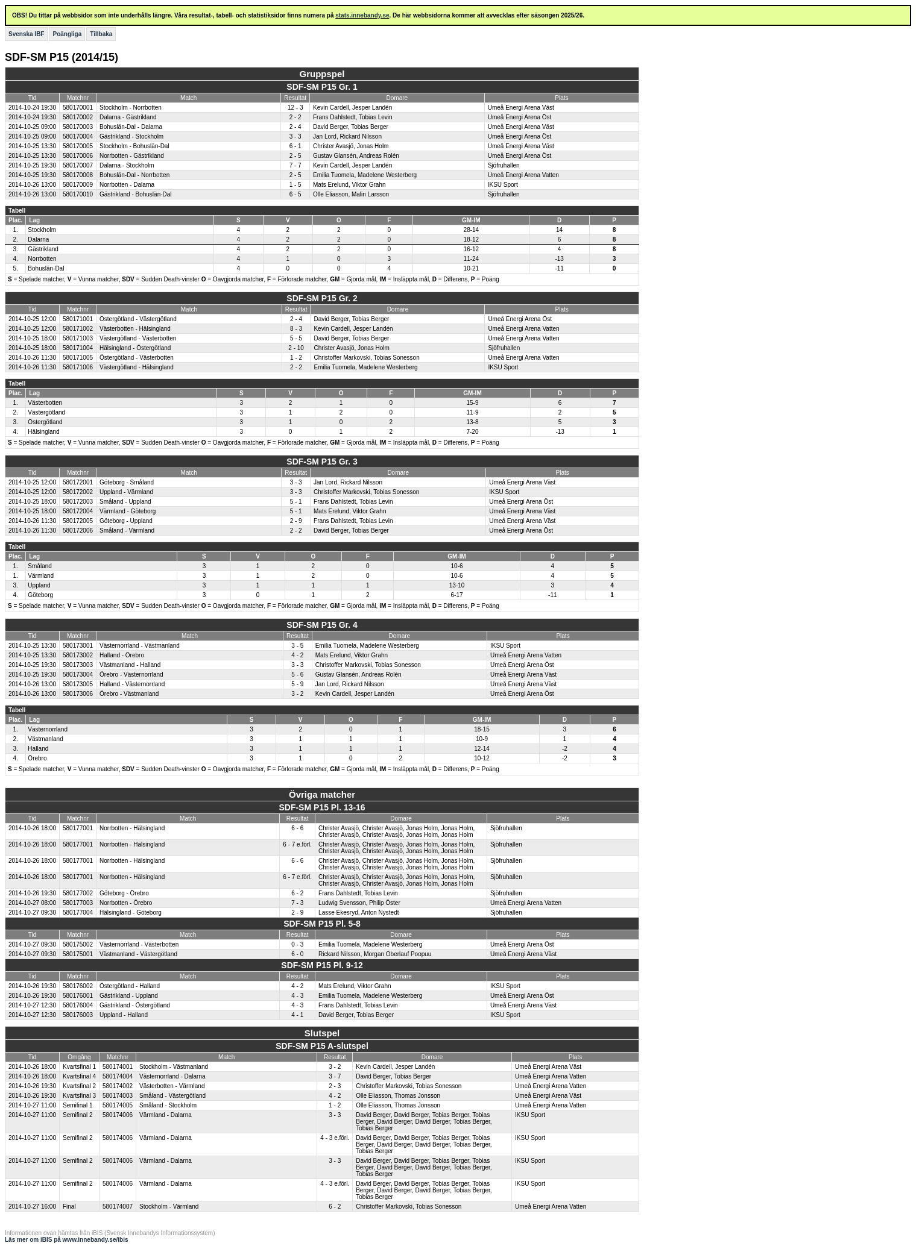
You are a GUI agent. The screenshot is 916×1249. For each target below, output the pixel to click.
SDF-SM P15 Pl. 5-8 (322, 923)
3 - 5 (297, 645)
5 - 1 (296, 501)
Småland (39, 566)
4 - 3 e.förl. (334, 1138)
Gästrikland (43, 249)
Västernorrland (48, 729)
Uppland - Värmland (126, 492)
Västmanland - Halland (129, 665)
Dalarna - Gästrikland (127, 117)
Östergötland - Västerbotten (136, 357)
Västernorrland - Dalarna (172, 1076)
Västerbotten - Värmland (171, 1086)
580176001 (78, 995)
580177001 (78, 828)
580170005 (78, 146)
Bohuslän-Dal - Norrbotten (134, 175)
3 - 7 (335, 1076)
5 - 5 (296, 338)
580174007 (118, 1206)
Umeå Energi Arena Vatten (523, 175)
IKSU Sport (503, 184)
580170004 (78, 136)
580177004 (78, 912)
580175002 (78, 944)
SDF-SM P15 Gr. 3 (321, 461)
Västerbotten (45, 402)
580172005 (78, 521)
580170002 (78, 117)
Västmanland (45, 739)
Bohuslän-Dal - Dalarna (130, 127)
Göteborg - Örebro (124, 893)
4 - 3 (297, 995)
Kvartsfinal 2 (79, 1086)
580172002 (78, 492)
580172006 (78, 530)
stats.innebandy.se (362, 15)
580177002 (78, 893)
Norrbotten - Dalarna (126, 184)
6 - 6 (297, 828)
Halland (38, 748)
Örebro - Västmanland (129, 693)
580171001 (78, 319)
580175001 (78, 954)
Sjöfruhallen (504, 165)
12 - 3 (295, 107)
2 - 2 (295, 117)
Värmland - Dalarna (165, 1115)
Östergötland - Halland (129, 986)
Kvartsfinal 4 (79, 1076)
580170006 (78, 155)
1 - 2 (296, 357)
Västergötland (46, 412)
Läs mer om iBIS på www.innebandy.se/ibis (66, 1239)
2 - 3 (335, 1086)
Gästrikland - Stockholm (131, 136)
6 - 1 (295, 146)
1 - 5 (295, 184)
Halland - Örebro (121, 655)
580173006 (78, 693)
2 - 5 (295, 155)
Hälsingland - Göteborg (130, 912)
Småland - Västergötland (172, 1095)
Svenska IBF (26, 34)
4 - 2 (297, 655)
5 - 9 (297, 684)
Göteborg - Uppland (126, 521)
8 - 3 (296, 328)
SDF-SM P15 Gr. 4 (321, 625)
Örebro (37, 758)
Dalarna (38, 239)
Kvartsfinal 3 (79, 1095)
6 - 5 (295, 194)
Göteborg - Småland (126, 482)
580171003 (78, 338)
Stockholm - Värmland (168, 1206)
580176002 (78, 986)
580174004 (118, 1076)
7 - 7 (295, 165)
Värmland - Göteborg (127, 511)
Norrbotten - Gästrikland (131, 155)
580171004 (78, 348)
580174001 (118, 1066)
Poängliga (66, 34)
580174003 (118, 1095)
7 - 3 (297, 903)
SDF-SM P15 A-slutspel (322, 1046)
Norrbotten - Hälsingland (132, 828)
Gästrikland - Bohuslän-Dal (135, 194)
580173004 (78, 674)
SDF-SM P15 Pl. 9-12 (321, 965)
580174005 (118, 1105)
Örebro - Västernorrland (131, 674)
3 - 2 (297, 693)
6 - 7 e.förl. (297, 844)
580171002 (78, 328)
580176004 (78, 1005)
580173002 (78, 655)
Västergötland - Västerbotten (137, 338)
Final (69, 1206)
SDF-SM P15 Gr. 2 (321, 298)
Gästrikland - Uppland (128, 995)
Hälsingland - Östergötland (135, 348)
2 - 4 (295, 127)
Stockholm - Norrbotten (130, 107)
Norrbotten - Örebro (125, 903)
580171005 (78, 357)
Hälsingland (43, 431)
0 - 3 (297, 944)
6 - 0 (297, 954)
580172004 (78, 511)
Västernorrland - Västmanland (139, 645)
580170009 (78, 184)
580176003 (78, 1015)
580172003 (78, 501)
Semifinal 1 (77, 1105)
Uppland (39, 585)
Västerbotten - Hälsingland (135, 328)
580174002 (118, 1086)
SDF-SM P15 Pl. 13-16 (322, 807)
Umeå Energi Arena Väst (521, 107)
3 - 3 (295, 136)
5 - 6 (297, 674)
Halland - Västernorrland (132, 684)
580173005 (78, 684)
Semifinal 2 (77, 1115)
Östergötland (45, 422)
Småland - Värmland (126, 530)
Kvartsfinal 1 (79, 1066)
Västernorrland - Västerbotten (138, 944)
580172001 (78, 482)
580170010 (78, 194)
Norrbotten (42, 258)
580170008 (78, 175)
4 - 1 (297, 1015)
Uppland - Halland (123, 1015)
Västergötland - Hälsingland (136, 367)
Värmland (41, 575)
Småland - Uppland (125, 501)
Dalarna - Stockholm (126, 165)
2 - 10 (296, 348)
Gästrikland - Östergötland (134, 1005)
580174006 (118, 1115)
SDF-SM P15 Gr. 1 (321, 87)
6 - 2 (297, 893)
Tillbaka (101, 34)
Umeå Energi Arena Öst (520, 117)
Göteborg (40, 595)
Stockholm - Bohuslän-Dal (134, 146)
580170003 (78, 127)
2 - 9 (296, 521)
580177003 (78, 903)
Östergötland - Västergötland (138, 319)
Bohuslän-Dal (46, 268)
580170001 (78, 107)
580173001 (78, 645)
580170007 (78, 165)
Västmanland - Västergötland (138, 954)
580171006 (78, 367)
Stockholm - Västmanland (173, 1066)
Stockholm (42, 230)
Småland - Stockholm (168, 1105)
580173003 (78, 665)
